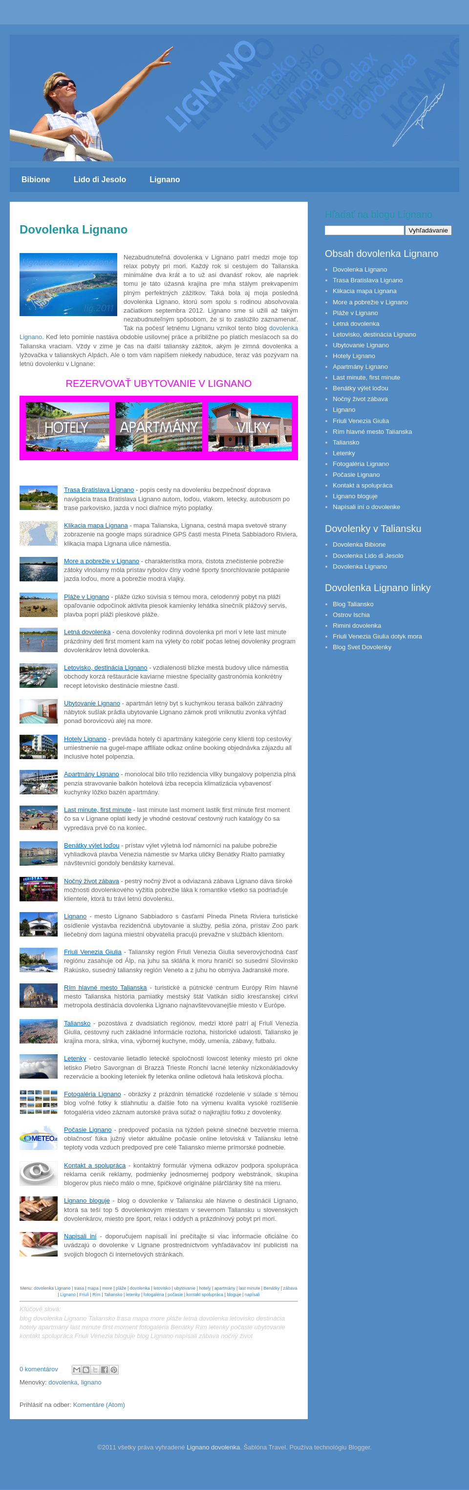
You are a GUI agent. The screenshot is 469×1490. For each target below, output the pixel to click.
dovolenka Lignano (52, 1288)
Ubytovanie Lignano (92, 703)
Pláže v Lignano (86, 596)
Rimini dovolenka (357, 625)
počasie (175, 1294)
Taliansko (77, 1023)
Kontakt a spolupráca (95, 1165)
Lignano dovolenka (213, 1447)
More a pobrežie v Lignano (101, 561)
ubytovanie (185, 1288)
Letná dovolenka (87, 632)
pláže (121, 1288)
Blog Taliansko (353, 604)
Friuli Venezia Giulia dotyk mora (377, 636)
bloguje (234, 1294)
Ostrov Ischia (351, 614)
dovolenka (140, 1288)
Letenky (75, 1058)
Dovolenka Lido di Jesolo (368, 555)
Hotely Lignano (85, 739)
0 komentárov (39, 1369)
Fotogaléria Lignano (92, 1094)
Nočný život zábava (91, 881)
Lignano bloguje (87, 1200)
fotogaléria (154, 1294)
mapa (93, 1288)
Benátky (272, 1288)
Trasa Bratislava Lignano (99, 489)
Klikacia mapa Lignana (96, 525)
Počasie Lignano (87, 1129)
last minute (249, 1288)
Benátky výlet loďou (92, 845)
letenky (133, 1294)
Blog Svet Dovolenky (362, 647)
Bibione (35, 179)
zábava (290, 1288)
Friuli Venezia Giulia (93, 952)
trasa (79, 1288)
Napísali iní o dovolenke (366, 507)
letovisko (162, 1288)
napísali (252, 1294)
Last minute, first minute (97, 809)
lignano (91, 1382)
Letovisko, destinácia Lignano (106, 667)
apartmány (224, 1288)
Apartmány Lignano (91, 774)
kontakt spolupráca (204, 1294)
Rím (96, 1294)
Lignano (164, 179)
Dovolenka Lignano (74, 229)
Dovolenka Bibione (359, 544)
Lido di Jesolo (100, 179)
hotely (205, 1288)
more (107, 1288)
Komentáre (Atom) (99, 1404)
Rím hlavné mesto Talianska (105, 987)
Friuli (84, 1294)
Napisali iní (80, 1236)
